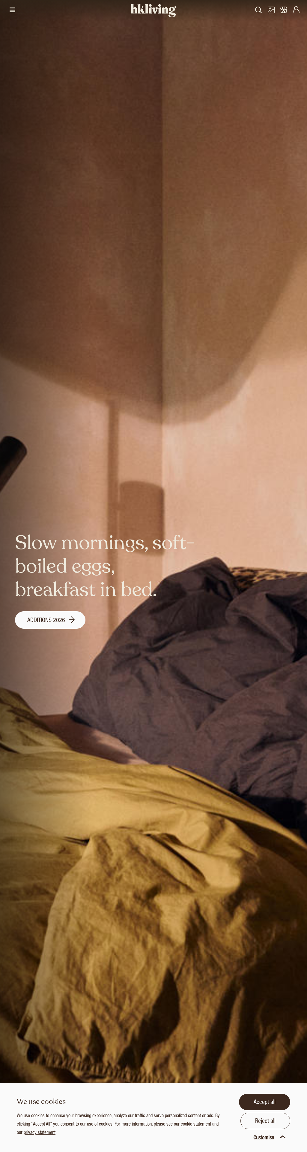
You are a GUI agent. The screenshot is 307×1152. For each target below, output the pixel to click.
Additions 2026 (51, 620)
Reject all (265, 1122)
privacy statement (39, 1133)
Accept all (265, 1103)
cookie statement (196, 1124)
